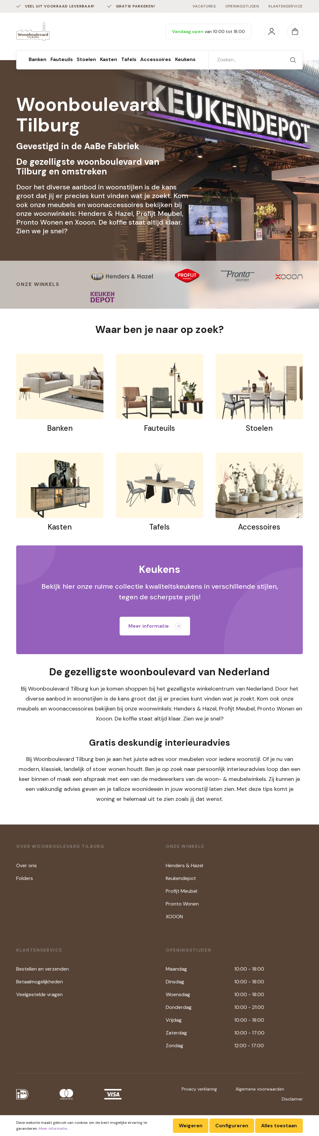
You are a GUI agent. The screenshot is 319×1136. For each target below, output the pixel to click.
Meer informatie (154, 626)
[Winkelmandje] (295, 31)
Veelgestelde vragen (39, 994)
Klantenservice (286, 6)
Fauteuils (159, 428)
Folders (24, 878)
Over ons (26, 865)
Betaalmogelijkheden (39, 981)
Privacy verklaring (199, 1089)
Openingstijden (242, 6)
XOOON (174, 916)
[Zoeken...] (246, 59)
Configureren (231, 1125)
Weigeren (190, 1125)
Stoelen (259, 428)
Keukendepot (181, 878)
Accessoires (259, 527)
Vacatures (204, 6)
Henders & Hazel (184, 865)
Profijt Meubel (181, 891)
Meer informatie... (54, 1128)
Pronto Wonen (182, 904)
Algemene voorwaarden (260, 1089)
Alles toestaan (279, 1125)
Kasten (60, 527)
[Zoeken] (293, 59)
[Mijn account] (271, 31)
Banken (60, 428)
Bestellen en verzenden (42, 969)
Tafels (159, 527)
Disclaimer (292, 1099)
